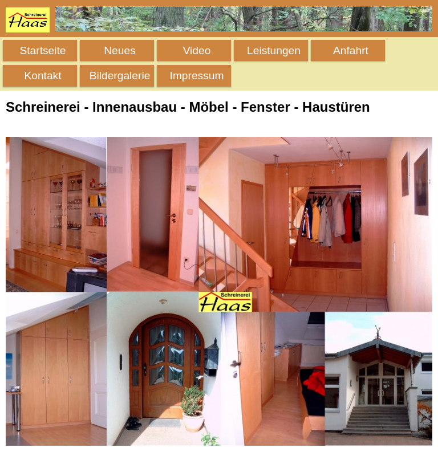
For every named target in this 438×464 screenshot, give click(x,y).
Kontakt (42, 76)
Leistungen (274, 50)
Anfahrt (350, 50)
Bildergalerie (120, 76)
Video (197, 50)
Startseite (42, 50)
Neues (119, 50)
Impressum (197, 76)
